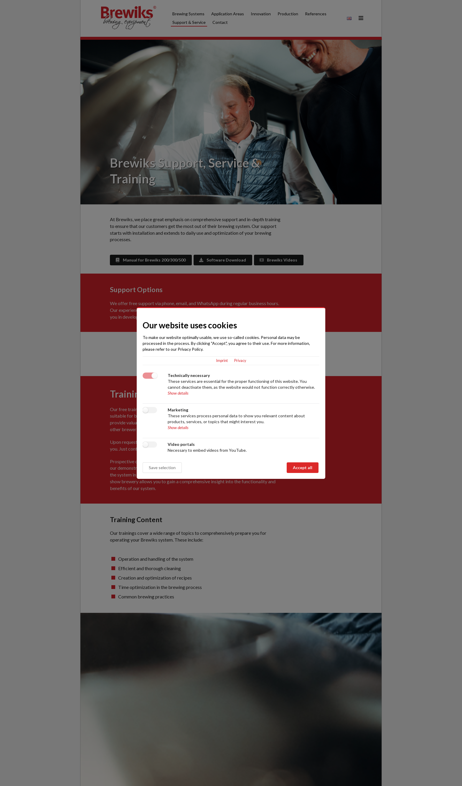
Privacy (240, 360)
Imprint (222, 360)
